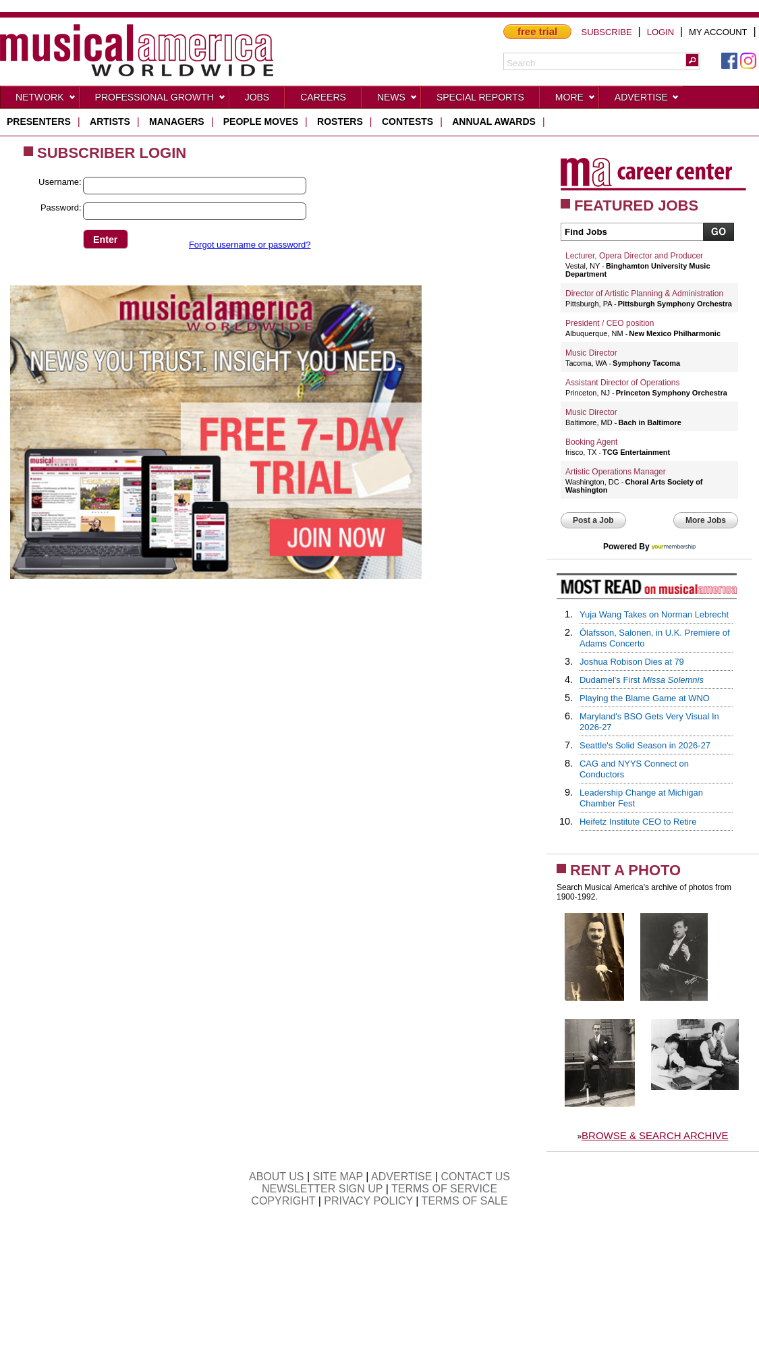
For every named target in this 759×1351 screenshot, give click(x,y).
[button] (692, 60)
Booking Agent (591, 442)
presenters (39, 121)
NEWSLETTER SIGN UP (322, 1188)
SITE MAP (338, 1176)
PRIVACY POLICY (368, 1201)
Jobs (257, 97)
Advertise (647, 100)
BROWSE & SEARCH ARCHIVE (655, 1135)
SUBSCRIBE (607, 32)
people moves (260, 121)
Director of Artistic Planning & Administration (644, 293)
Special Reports (480, 97)
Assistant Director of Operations (622, 382)
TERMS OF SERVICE (444, 1188)
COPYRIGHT (283, 1201)
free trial (537, 31)
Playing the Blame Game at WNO (645, 698)
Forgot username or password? (250, 245)
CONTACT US (476, 1176)
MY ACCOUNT (718, 32)
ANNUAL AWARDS (494, 121)
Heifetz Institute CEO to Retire (638, 822)
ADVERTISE (401, 1176)
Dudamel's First (642, 680)
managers (176, 121)
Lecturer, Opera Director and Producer (634, 255)
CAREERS (323, 97)
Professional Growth (160, 100)
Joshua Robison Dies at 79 (632, 662)
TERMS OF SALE (465, 1201)
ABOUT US (276, 1176)
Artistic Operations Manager (615, 471)
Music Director (591, 353)
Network (46, 100)
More (575, 100)
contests (407, 121)
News (397, 100)
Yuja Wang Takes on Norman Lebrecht (654, 614)
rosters (340, 121)
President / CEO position (609, 323)
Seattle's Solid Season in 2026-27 (645, 745)
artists (110, 121)
